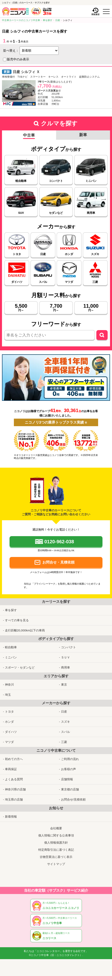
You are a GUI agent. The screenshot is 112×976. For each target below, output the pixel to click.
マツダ (9, 742)
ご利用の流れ (70, 759)
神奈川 (9, 684)
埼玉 (8, 694)
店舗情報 (67, 779)
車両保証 (11, 769)
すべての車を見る (17, 620)
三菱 (64, 742)
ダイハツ (11, 731)
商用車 (65, 667)
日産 (64, 711)
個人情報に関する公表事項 (56, 835)
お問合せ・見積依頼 (58, 562)
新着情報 (11, 816)
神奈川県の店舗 (15, 789)
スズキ (65, 721)
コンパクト (68, 647)
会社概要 (56, 828)
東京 (64, 684)
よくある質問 (14, 779)
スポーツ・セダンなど (20, 667)
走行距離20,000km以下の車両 (25, 630)
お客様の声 (68, 769)
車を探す (11, 610)
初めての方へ (14, 759)
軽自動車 (11, 647)
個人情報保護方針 (56, 842)
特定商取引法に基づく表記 (56, 849)
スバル (65, 731)
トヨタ (9, 711)
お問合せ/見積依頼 (73, 799)
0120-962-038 (59, 541)
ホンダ (9, 721)
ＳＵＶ (65, 657)
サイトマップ (56, 864)
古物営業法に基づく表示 (56, 856)
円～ (21, 307)
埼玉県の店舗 (14, 799)
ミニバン (11, 657)
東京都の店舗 (70, 789)
